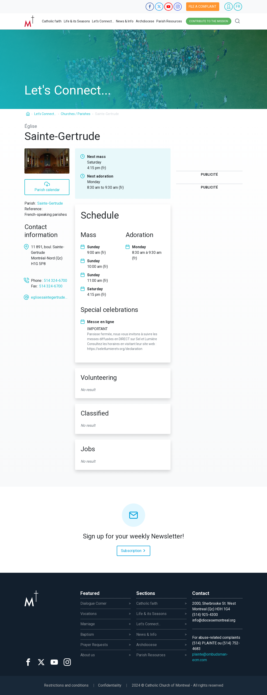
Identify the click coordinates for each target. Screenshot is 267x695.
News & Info (125, 21)
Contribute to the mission (208, 21)
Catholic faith (52, 21)
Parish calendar (47, 186)
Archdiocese (145, 21)
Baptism (87, 634)
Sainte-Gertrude (50, 203)
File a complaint (202, 6)
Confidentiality (109, 685)
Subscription (134, 550)
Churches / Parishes (75, 114)
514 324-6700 (55, 280)
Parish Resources (169, 21)
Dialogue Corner (93, 603)
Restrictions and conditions (66, 685)
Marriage (87, 624)
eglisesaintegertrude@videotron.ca (50, 297)
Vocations (88, 613)
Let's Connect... (103, 21)
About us (87, 655)
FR (238, 6)
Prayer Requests (94, 645)
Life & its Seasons (77, 21)
